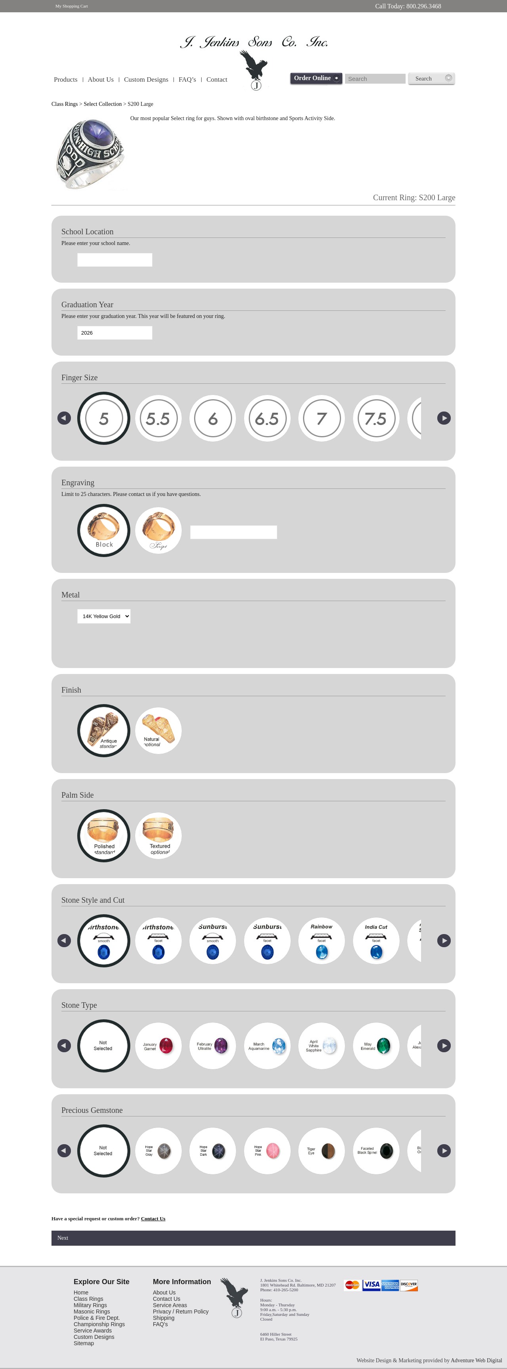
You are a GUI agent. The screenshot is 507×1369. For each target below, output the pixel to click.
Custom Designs (146, 79)
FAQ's (160, 1324)
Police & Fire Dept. (97, 1318)
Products (66, 79)
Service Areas (170, 1305)
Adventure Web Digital (476, 1360)
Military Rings (90, 1305)
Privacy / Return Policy (181, 1311)
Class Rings (64, 104)
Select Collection (103, 104)
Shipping (164, 1318)
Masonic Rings (92, 1311)
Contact (216, 79)
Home (81, 1292)
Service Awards (93, 1330)
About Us (101, 79)
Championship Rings (99, 1324)
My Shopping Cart (71, 6)
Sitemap (84, 1343)
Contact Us (153, 1219)
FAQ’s (187, 79)
